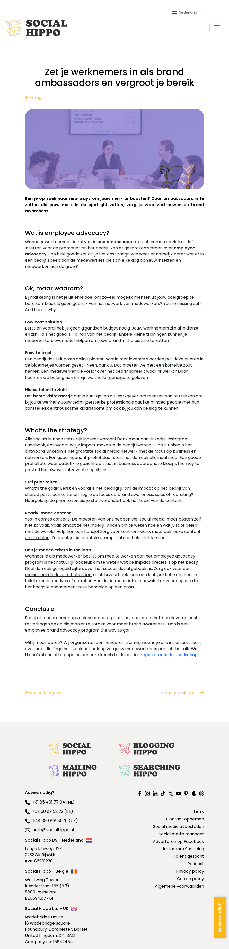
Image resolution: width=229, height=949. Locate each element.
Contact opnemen (185, 819)
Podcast (195, 864)
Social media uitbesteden (178, 826)
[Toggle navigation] (216, 28)
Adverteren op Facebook (178, 841)
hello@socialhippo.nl (49, 830)
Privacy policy (190, 871)
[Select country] (186, 12)
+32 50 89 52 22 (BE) (49, 811)
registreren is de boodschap (169, 655)
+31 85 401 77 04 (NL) (50, 802)
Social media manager (181, 834)
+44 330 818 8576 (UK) (51, 821)
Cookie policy (190, 879)
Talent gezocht (188, 856)
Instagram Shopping (183, 849)
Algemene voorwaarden (179, 886)
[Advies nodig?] (220, 917)
